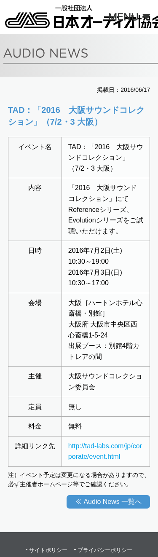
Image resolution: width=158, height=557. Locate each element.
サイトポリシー (48, 550)
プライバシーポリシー (105, 550)
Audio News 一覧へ (112, 501)
